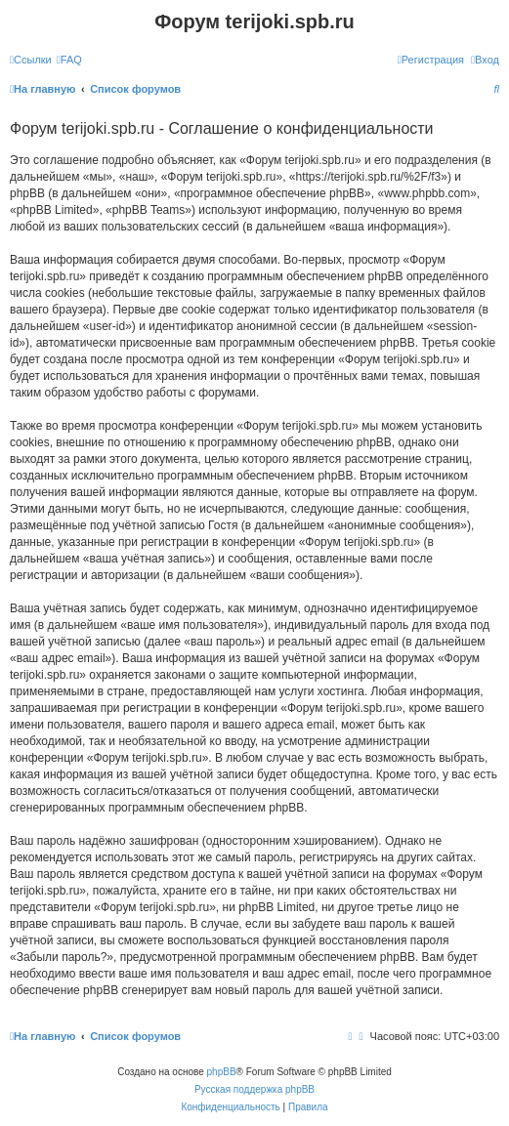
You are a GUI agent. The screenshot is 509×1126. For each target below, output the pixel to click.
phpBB (221, 1071)
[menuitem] (69, 59)
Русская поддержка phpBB (254, 1089)
